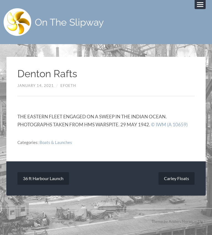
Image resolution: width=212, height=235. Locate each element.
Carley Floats (176, 178)
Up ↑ (202, 221)
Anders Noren (181, 221)
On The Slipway (69, 22)
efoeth (68, 85)
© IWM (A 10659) (169, 124)
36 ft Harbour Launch (43, 178)
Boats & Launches (55, 142)
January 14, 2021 (35, 85)
